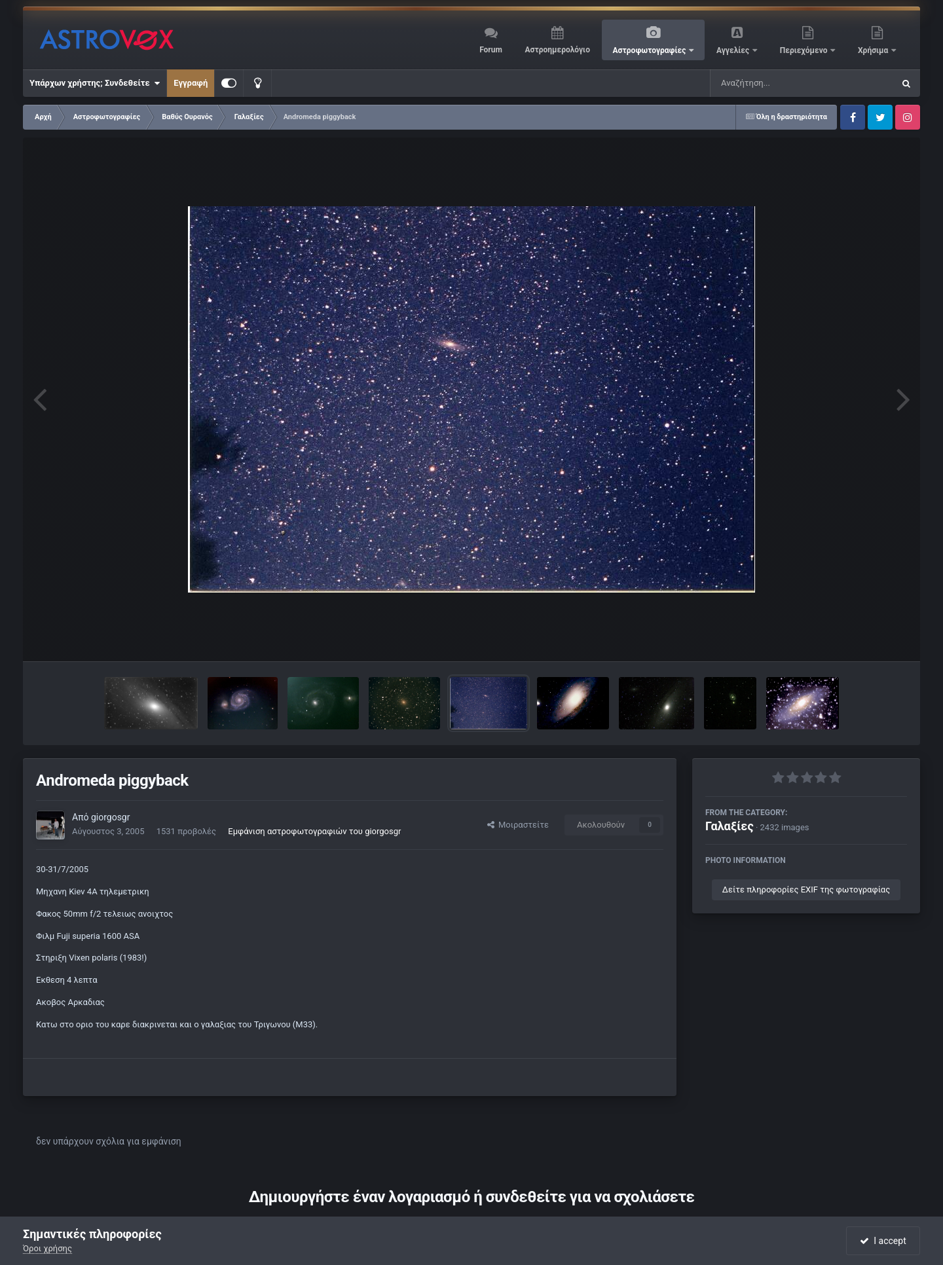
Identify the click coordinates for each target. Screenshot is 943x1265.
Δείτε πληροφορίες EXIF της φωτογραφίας (806, 889)
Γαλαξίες (729, 826)
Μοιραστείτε (518, 825)
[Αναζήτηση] (775, 83)
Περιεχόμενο (805, 50)
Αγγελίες (733, 50)
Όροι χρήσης (47, 1248)
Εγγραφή (191, 83)
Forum (490, 49)
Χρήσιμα (874, 50)
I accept (883, 1241)
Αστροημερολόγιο (557, 49)
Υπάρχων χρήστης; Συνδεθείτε (94, 83)
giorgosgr (110, 817)
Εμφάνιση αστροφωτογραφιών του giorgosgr (314, 831)
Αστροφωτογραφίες (650, 50)
